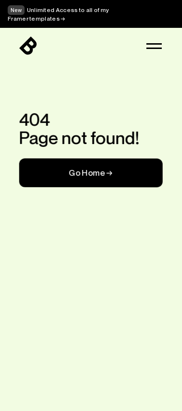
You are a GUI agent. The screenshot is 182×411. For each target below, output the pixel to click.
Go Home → (91, 173)
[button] (154, 46)
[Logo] (28, 46)
